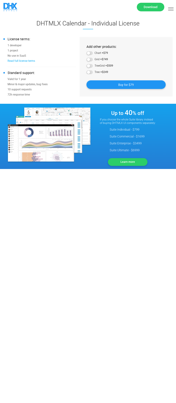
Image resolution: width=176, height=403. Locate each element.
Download (150, 7)
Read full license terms (21, 62)
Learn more (127, 163)
